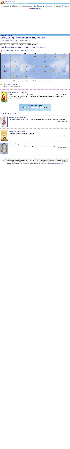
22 (5, 71)
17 (25, 66)
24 (25, 71)
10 (25, 61)
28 (64, 71)
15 (5, 66)
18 (35, 66)
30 (15, 76)
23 (15, 71)
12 (45, 61)
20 (54, 66)
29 (5, 76)
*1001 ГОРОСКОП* (24, 163)
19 (45, 66)
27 (54, 71)
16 (15, 66)
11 (35, 61)
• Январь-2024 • (16, 51)
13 (55, 61)
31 (25, 76)
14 (64, 61)
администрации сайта (56, 163)
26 (45, 71)
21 (64, 66)
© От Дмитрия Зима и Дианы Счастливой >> (15, 40)
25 (35, 71)
